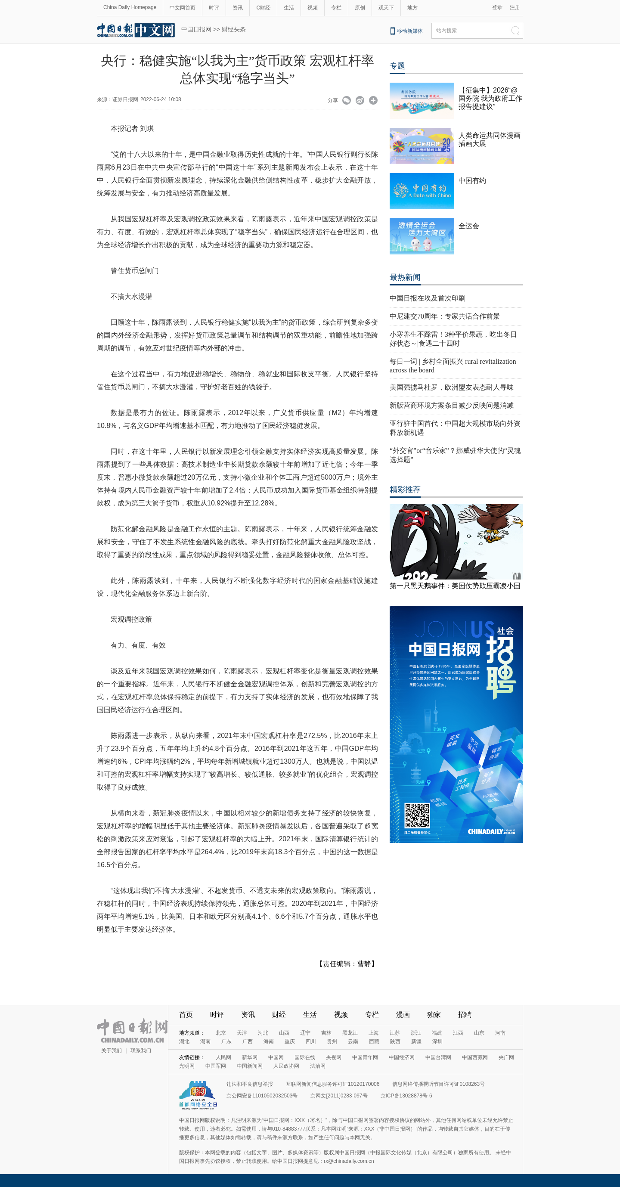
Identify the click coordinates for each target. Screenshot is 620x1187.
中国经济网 (402, 1057)
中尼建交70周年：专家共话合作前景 (445, 316)
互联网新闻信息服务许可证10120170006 (332, 1084)
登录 (497, 7)
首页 (186, 1014)
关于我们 (111, 1051)
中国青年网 (365, 1057)
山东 (479, 1033)
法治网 (318, 1066)
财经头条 (234, 29)
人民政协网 (286, 1066)
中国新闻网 (250, 1066)
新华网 (249, 1057)
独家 (434, 1014)
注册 (515, 7)
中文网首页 (182, 8)
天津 (242, 1033)
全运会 (469, 225)
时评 (214, 8)
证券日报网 (125, 99)
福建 (437, 1033)
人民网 (223, 1057)
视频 (312, 8)
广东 (226, 1041)
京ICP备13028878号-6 (406, 1096)
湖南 (205, 1041)
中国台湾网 (438, 1057)
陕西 (395, 1041)
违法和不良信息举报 (249, 1084)
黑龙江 (350, 1033)
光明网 (187, 1066)
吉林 (326, 1033)
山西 (284, 1033)
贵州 (332, 1041)
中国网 (276, 1057)
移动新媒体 (410, 31)
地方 (412, 8)
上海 (374, 1033)
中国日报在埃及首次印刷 (427, 298)
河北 (263, 1033)
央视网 (333, 1057)
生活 (289, 8)
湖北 (184, 1041)
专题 (397, 66)
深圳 (437, 1041)
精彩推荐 (405, 489)
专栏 (336, 8)
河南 (500, 1033)
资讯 (237, 8)
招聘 (465, 1014)
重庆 (290, 1041)
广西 (247, 1041)
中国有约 (472, 180)
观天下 (386, 8)
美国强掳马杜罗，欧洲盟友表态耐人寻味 (452, 387)
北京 (221, 1033)
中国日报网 (196, 29)
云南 (353, 1041)
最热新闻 (405, 277)
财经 (279, 1014)
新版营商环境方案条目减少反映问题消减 (452, 405)
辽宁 (305, 1033)
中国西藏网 (475, 1057)
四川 (311, 1041)
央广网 (506, 1057)
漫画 (403, 1014)
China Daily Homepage (129, 7)
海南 (269, 1041)
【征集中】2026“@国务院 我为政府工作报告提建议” (490, 98)
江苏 (395, 1033)
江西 (458, 1033)
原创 (360, 8)
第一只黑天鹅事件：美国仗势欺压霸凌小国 (455, 585)
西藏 (374, 1041)
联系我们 (140, 1051)
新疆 (416, 1041)
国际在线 (304, 1057)
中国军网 (215, 1066)
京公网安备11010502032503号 (262, 1096)
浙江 (416, 1033)
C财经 (263, 8)
